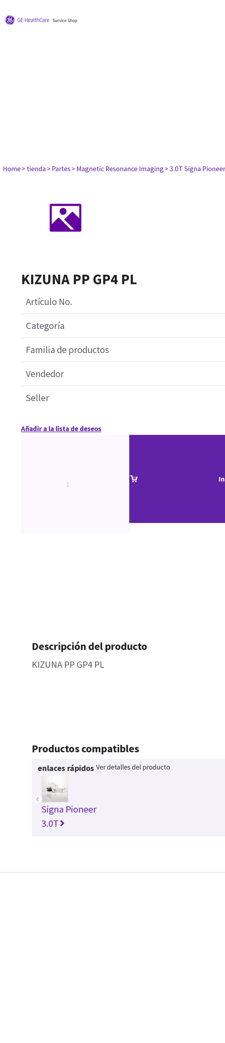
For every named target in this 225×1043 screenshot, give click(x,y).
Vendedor (45, 374)
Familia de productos (67, 350)
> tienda (34, 168)
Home (12, 168)
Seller (37, 398)
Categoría (45, 326)
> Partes (59, 168)
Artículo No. (49, 302)
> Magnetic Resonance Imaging (117, 168)
